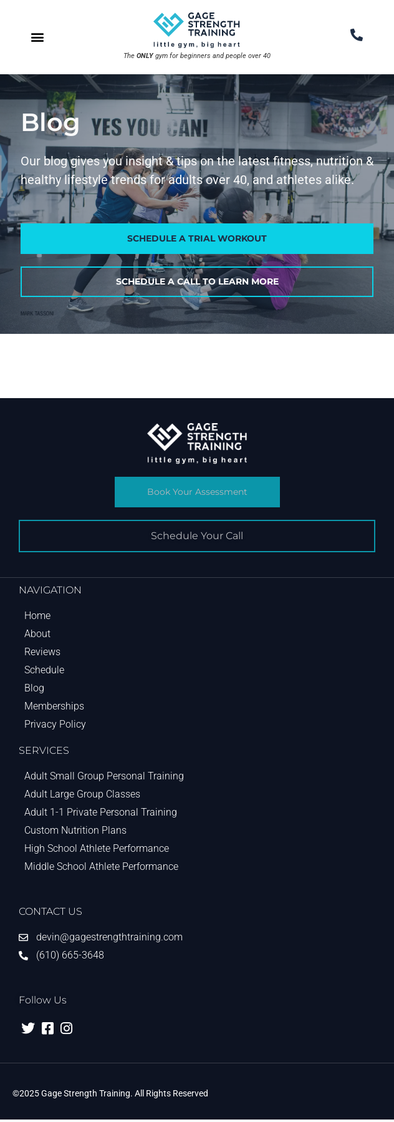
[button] (37, 37)
